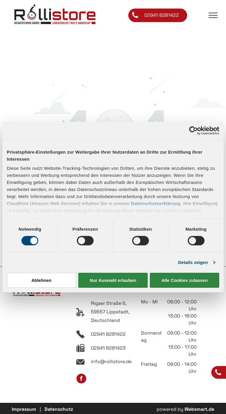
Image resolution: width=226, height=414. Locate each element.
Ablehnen (41, 280)
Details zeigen (193, 262)
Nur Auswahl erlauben (113, 280)
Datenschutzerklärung (156, 203)
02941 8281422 (108, 334)
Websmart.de (199, 409)
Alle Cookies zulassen (184, 280)
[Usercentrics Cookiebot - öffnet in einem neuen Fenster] (193, 130)
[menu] (213, 15)
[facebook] (81, 379)
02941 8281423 (108, 348)
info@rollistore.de (111, 361)
